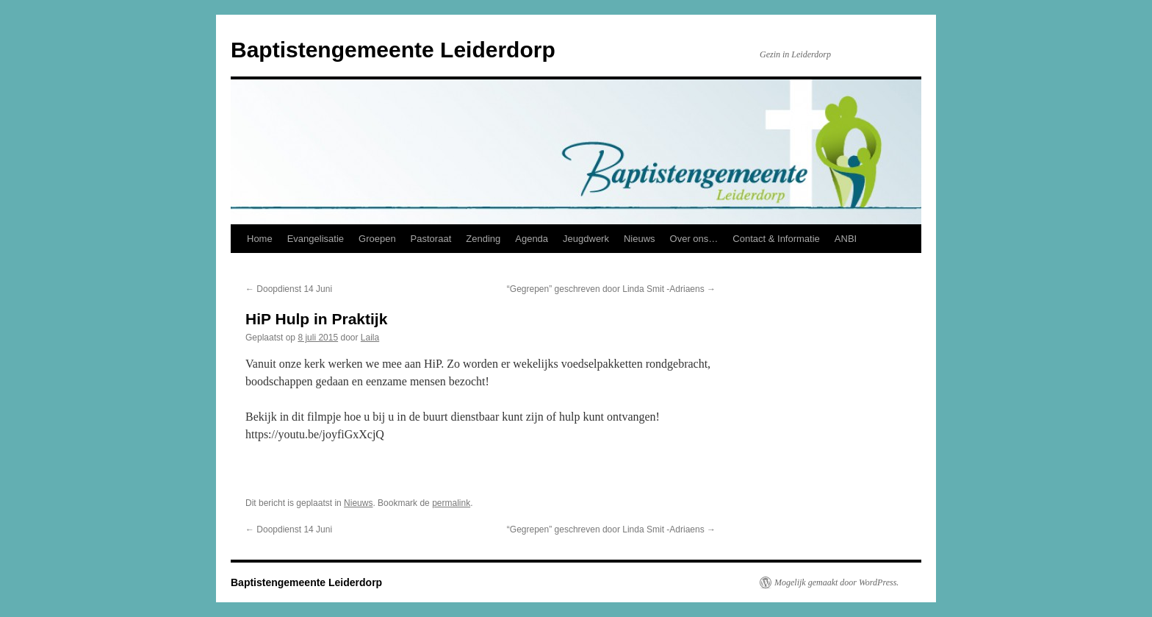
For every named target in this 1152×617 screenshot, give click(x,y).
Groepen (377, 238)
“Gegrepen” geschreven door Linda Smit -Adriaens (611, 289)
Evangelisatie (315, 238)
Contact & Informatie (776, 238)
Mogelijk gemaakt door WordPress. (836, 582)
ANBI (846, 238)
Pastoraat (431, 238)
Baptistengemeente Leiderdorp (393, 50)
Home (260, 238)
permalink (451, 503)
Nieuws (639, 238)
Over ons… (694, 238)
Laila (370, 337)
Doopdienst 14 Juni (288, 289)
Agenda (531, 238)
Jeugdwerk (586, 238)
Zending (483, 238)
